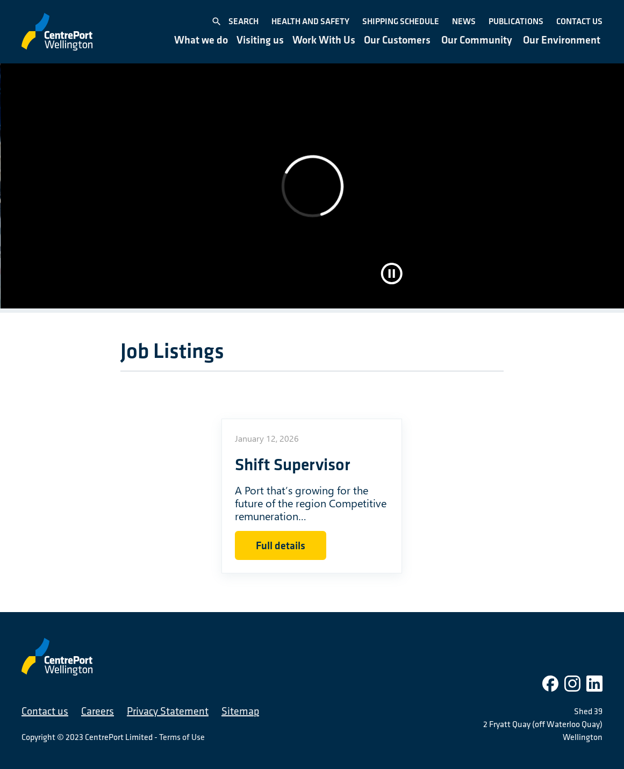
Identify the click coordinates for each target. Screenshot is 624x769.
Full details (280, 545)
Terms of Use (182, 736)
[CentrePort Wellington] (56, 32)
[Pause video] (392, 273)
